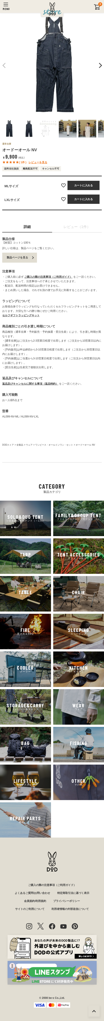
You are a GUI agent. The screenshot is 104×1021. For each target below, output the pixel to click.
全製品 (19, 445)
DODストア (8, 445)
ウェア (29, 445)
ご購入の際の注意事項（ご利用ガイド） (48, 276)
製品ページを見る (17, 257)
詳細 (27, 227)
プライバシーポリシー (66, 901)
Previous (4, 65)
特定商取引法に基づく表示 (73, 893)
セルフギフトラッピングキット (21, 315)
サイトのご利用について (30, 909)
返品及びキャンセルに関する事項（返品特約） (30, 383)
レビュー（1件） (76, 227)
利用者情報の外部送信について (70, 909)
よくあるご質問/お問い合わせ (32, 893)
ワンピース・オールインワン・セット (54, 445)
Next (99, 65)
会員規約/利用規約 (35, 901)
